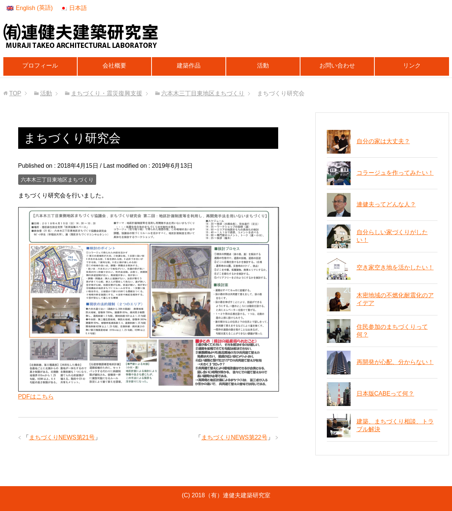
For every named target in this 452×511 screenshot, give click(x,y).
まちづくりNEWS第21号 (62, 437)
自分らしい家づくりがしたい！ (392, 236)
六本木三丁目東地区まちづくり (57, 180)
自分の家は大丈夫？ (383, 141)
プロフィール (40, 65)
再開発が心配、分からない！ (395, 362)
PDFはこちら (36, 396)
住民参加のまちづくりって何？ (392, 331)
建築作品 (189, 65)
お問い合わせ (337, 65)
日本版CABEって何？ (385, 393)
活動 (263, 65)
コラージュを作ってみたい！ (395, 173)
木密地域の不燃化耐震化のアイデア (395, 299)
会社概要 (114, 65)
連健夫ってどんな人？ (386, 204)
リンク (412, 65)
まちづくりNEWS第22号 (234, 437)
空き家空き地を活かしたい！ (395, 267)
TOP (15, 93)
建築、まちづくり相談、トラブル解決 (395, 425)
